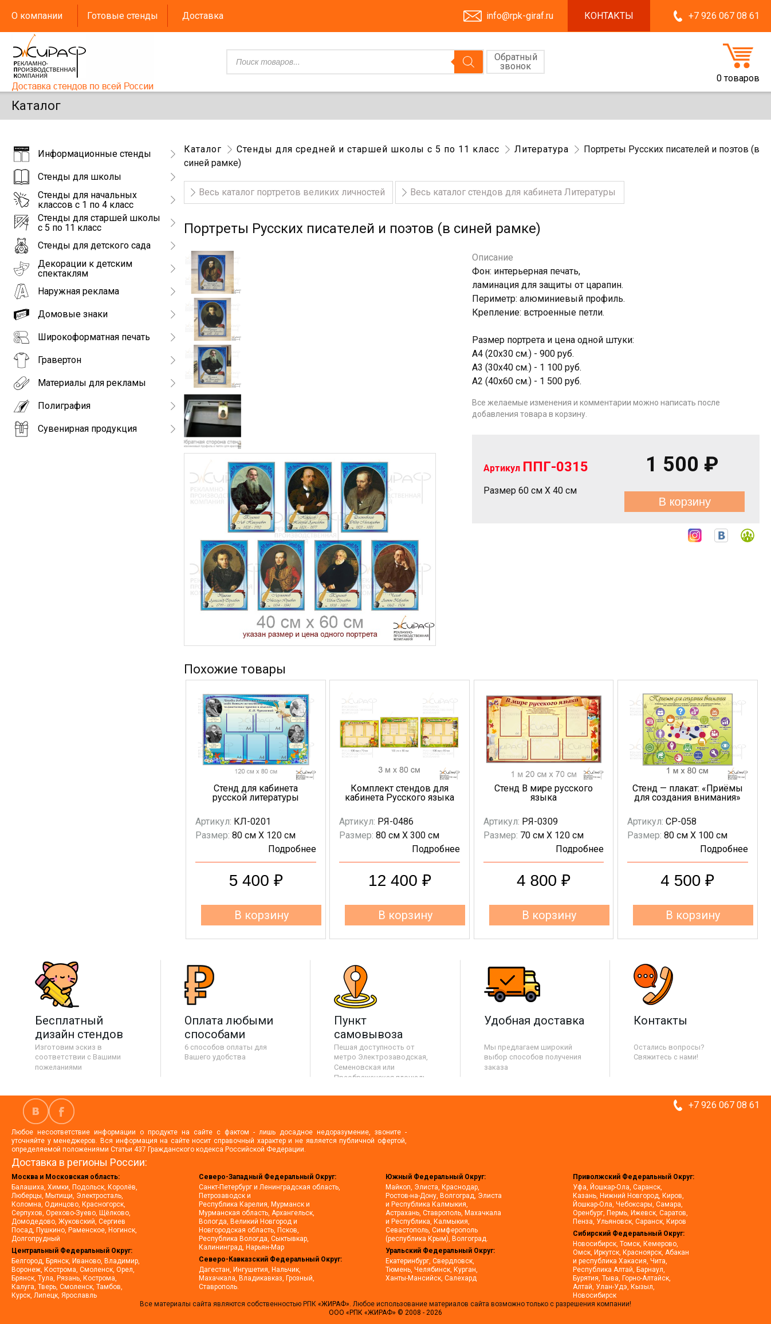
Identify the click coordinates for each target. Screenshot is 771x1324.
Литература (541, 149)
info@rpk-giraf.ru (519, 15)
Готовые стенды (122, 15)
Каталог (203, 149)
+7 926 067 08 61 (724, 15)
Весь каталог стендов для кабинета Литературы (513, 192)
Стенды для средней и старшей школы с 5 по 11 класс (368, 149)
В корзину (685, 501)
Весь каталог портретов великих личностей (292, 192)
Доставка (202, 15)
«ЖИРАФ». (335, 1304)
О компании (36, 15)
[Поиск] (468, 61)
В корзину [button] (261, 915)
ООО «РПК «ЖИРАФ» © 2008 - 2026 (385, 1313)
